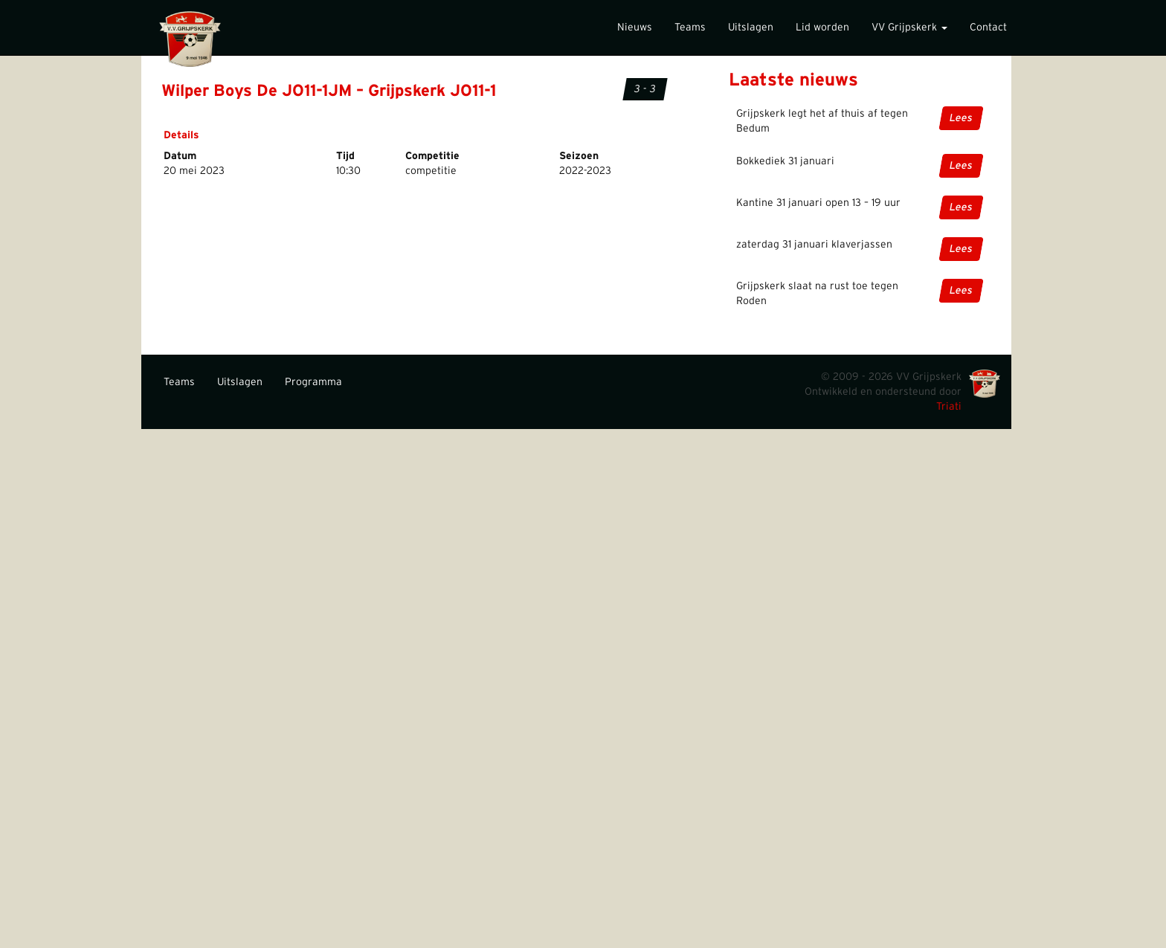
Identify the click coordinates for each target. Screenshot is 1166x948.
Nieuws (634, 27)
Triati (949, 407)
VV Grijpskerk (909, 27)
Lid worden (822, 27)
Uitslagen (750, 27)
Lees (961, 118)
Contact (988, 27)
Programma (313, 382)
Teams (690, 27)
